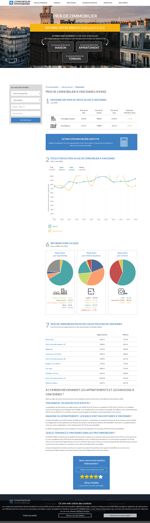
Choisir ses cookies (30, 515)
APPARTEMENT (64, 59)
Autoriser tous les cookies (120, 515)
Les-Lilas (49, 370)
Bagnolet (49, 351)
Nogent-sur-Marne (53, 366)
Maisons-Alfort (52, 385)
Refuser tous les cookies (75, 515)
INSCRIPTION (108, 3)
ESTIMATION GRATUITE (89, 3)
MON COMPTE (123, 3)
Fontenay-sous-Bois (53, 356)
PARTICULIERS (71, 3)
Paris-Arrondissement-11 (55, 380)
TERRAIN (87, 59)
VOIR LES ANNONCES (40, 3)
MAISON (74, 48)
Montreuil (49, 341)
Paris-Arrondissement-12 (55, 346)
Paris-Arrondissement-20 (55, 361)
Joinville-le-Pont (52, 375)
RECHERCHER (26, 122)
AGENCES (57, 3)
